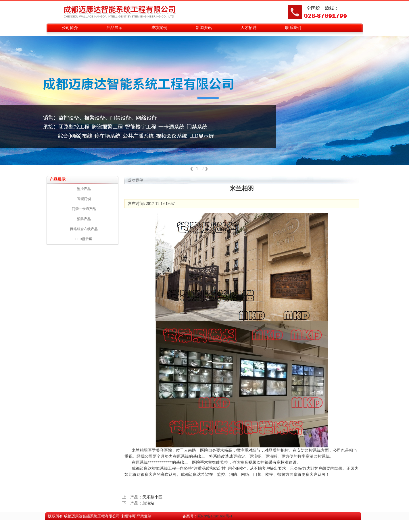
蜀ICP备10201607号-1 (215, 516)
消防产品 (84, 219)
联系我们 (293, 28)
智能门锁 (84, 199)
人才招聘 (249, 28)
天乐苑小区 (152, 497)
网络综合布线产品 (84, 229)
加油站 (148, 503)
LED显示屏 (83, 239)
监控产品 (84, 189)
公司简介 (70, 28)
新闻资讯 (204, 28)
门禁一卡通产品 (84, 209)
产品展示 (114, 28)
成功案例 (159, 28)
